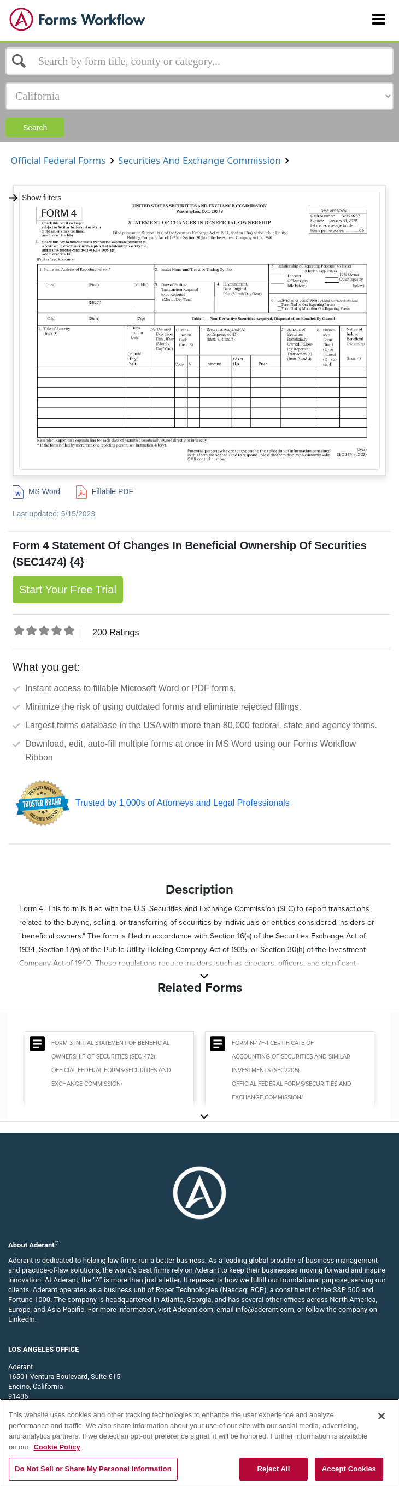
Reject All (273, 1469)
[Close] (381, 1416)
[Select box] (199, 61)
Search (35, 127)
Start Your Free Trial (67, 590)
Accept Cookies (349, 1469)
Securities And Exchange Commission (200, 160)
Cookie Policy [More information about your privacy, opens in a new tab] (56, 1447)
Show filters (34, 197)
